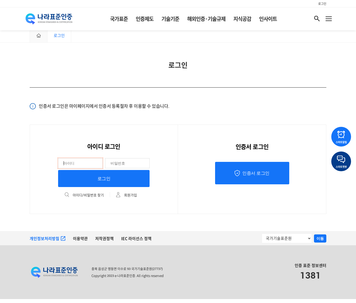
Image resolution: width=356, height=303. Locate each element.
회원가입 (130, 199)
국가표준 (119, 19)
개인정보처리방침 (48, 242)
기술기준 (170, 19)
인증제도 (145, 19)
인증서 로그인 (255, 177)
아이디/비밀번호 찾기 (88, 199)
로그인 (322, 3)
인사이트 (268, 19)
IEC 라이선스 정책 (136, 242)
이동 (320, 242)
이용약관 (80, 242)
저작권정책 (104, 242)
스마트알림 (341, 137)
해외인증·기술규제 (206, 19)
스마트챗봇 (341, 162)
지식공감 (242, 19)
